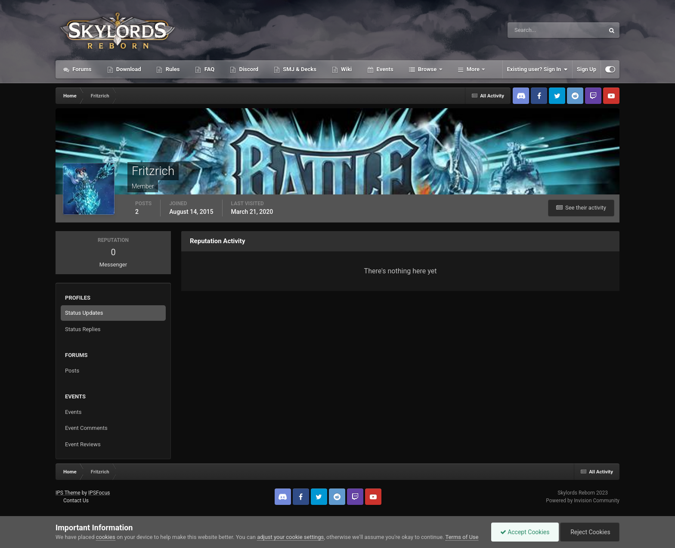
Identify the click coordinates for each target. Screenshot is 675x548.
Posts (72, 370)
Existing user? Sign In (537, 69)
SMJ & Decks (299, 69)
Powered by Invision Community (582, 501)
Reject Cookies (589, 532)
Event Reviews (83, 444)
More (473, 69)
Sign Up (586, 69)
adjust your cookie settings (290, 537)
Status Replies (83, 329)
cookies (105, 537)
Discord (248, 69)
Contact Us (76, 501)
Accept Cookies (525, 532)
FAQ (208, 69)
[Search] (530, 30)
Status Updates (84, 313)
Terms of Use (462, 537)
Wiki (346, 69)
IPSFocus (99, 493)
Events (384, 69)
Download (128, 69)
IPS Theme (68, 493)
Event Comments (86, 428)
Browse (427, 69)
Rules (172, 69)
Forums (81, 69)
